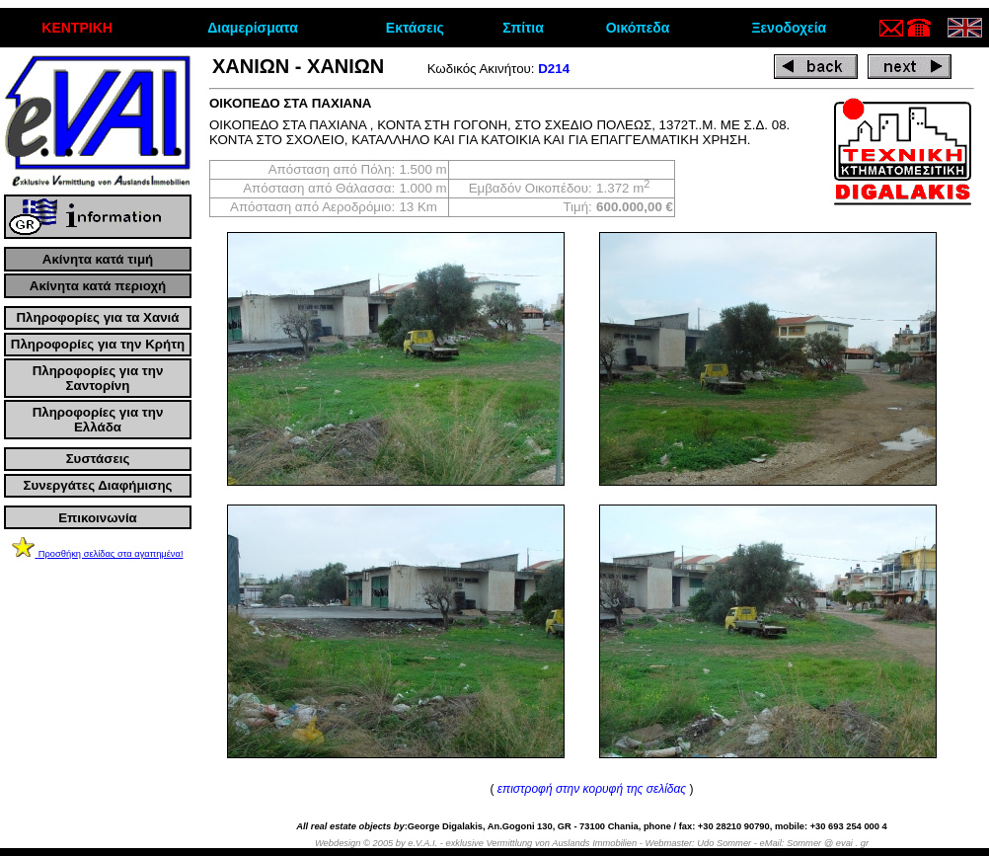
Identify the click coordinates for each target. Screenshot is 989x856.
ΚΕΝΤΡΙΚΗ (77, 28)
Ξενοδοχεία (788, 28)
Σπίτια (523, 28)
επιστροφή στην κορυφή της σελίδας (591, 789)
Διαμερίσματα (252, 28)
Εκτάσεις (415, 28)
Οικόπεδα (638, 28)
